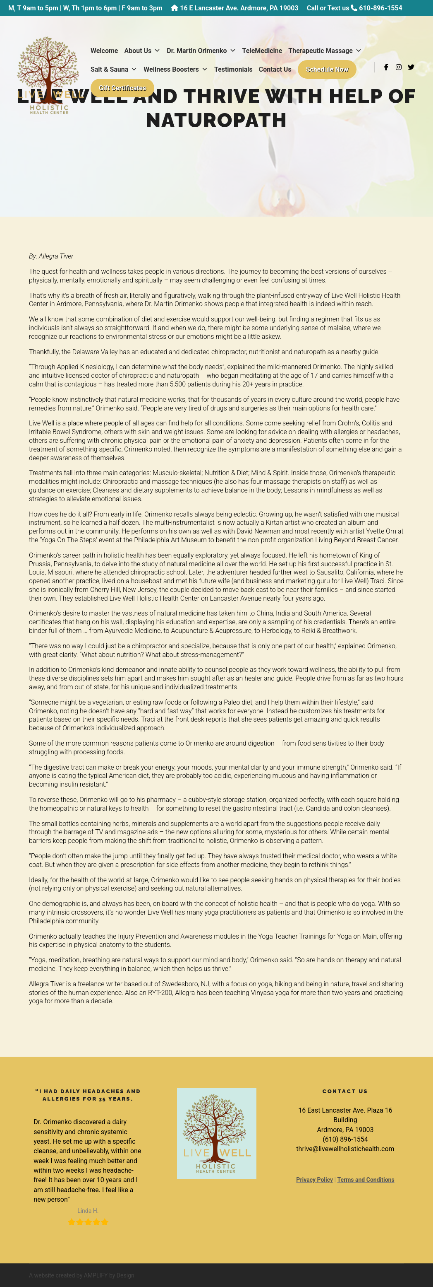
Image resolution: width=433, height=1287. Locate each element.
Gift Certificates (227, 89)
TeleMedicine (263, 52)
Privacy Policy (314, 1179)
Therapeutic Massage (128, 70)
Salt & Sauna (194, 70)
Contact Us (107, 89)
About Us (143, 51)
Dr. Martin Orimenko (202, 51)
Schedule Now (160, 89)
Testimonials (314, 70)
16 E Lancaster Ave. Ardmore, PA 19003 (239, 8)
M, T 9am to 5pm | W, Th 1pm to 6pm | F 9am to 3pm (85, 8)
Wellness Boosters (256, 70)
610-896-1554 (380, 8)
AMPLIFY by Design (109, 1275)
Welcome (105, 52)
